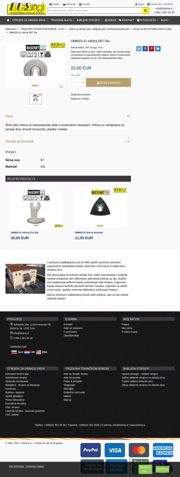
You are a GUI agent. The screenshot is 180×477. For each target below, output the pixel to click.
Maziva (67, 399)
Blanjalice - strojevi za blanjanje (22, 385)
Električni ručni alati (74, 392)
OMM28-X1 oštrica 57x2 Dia (24, 232)
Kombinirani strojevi (16, 377)
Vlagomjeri (69, 385)
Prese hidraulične (14, 399)
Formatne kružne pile (17, 374)
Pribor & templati (73, 381)
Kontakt (126, 20)
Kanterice (10, 388)
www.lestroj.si (137, 425)
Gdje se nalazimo (73, 328)
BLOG (164, 20)
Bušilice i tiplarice (14, 392)
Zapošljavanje (71, 335)
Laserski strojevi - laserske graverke (25, 411)
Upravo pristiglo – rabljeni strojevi (140, 374)
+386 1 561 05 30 (164, 12)
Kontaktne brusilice (15, 403)
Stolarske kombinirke (16, 381)
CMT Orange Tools (93, 47)
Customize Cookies (35, 466)
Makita (67, 396)
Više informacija (16, 466)
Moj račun (127, 328)
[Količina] (78, 82)
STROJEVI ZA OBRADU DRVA (28, 20)
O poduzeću (146, 20)
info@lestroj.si (164, 8)
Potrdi (162, 469)
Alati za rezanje (72, 377)
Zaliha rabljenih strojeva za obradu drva (143, 377)
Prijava (125, 324)
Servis (110, 20)
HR (33, 352)
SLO (20, 352)
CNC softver (12, 414)
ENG (44, 352)
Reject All (145, 469)
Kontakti (68, 324)
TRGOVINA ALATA (61, 20)
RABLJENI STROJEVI (88, 20)
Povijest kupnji (129, 331)
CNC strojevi (12, 407)
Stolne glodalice (14, 396)
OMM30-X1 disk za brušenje (89, 232)
